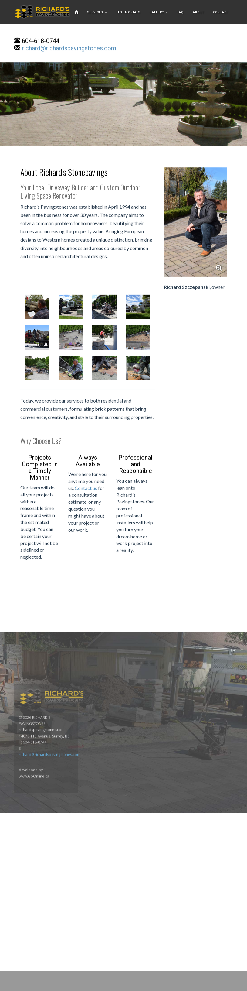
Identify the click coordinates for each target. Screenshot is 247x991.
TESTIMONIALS (128, 12)
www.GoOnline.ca (34, 874)
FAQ (180, 12)
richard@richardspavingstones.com (69, 49)
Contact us (86, 502)
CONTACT (220, 12)
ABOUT (198, 12)
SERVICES (97, 12)
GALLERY (158, 12)
